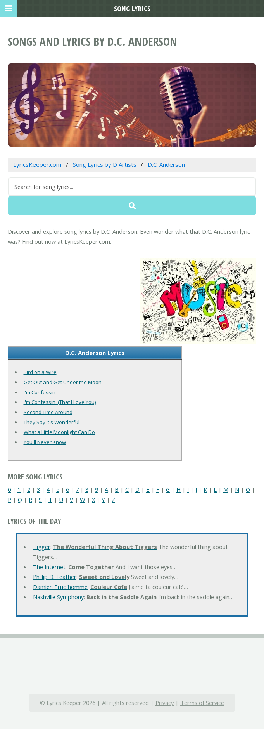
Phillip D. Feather (54, 576)
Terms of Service (202, 702)
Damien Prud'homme (60, 587)
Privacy (164, 702)
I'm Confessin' (40, 392)
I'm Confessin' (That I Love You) (60, 402)
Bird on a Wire (40, 372)
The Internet (49, 567)
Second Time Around (48, 412)
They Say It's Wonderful (51, 422)
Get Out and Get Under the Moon (63, 382)
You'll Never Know (45, 442)
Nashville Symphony (58, 597)
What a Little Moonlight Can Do (59, 431)
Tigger (41, 547)
